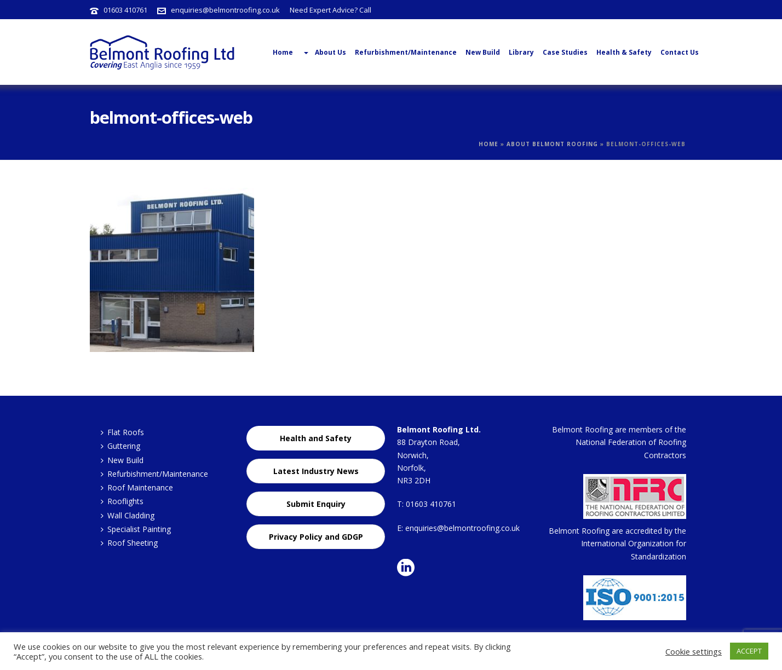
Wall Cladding (127, 515)
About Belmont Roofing (552, 144)
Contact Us (679, 52)
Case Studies (565, 52)
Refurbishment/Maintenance (406, 52)
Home (488, 144)
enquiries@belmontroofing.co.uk (225, 10)
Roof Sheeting (129, 543)
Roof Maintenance (137, 487)
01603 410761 (125, 10)
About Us (324, 52)
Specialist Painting (136, 529)
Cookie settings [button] (693, 651)
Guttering (120, 446)
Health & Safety (624, 52)
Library (521, 52)
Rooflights (122, 501)
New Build (482, 52)
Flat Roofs (122, 432)
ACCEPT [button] (749, 651)
